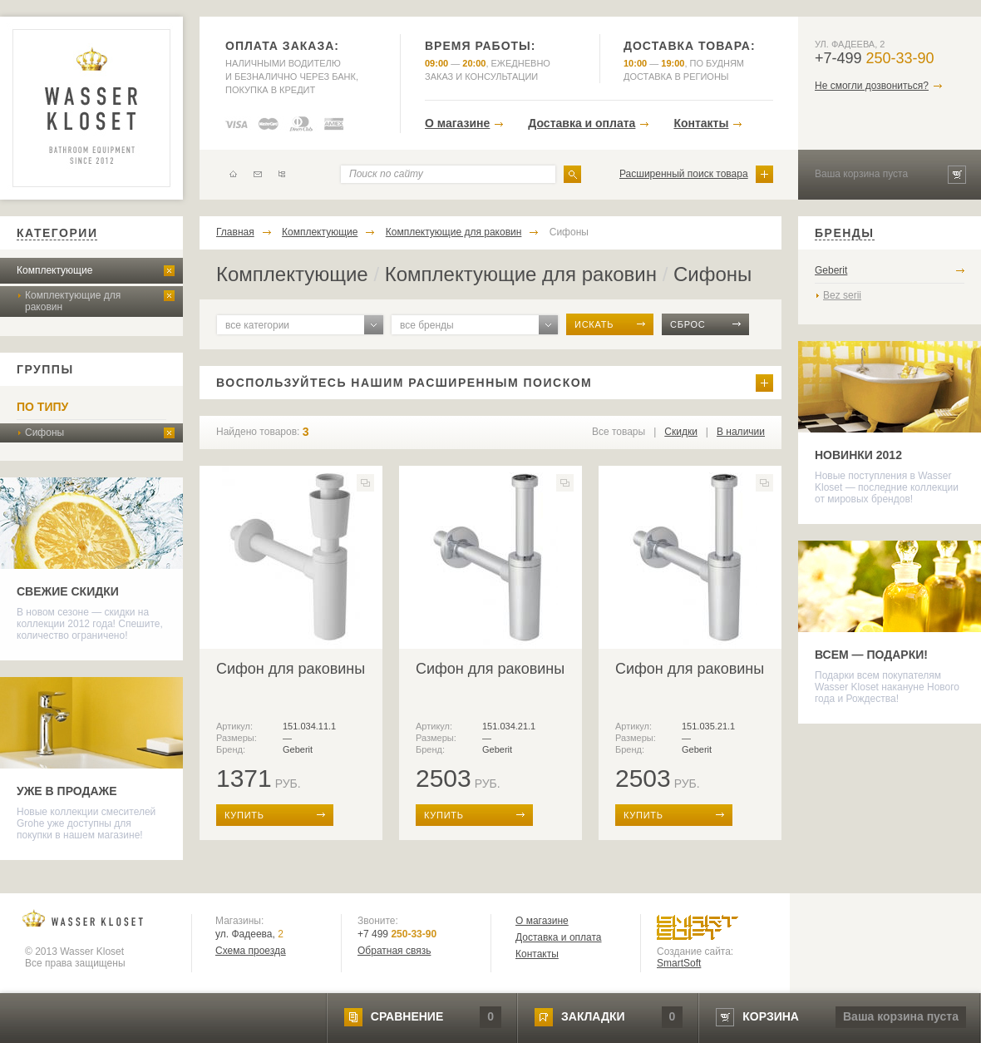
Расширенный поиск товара (683, 174)
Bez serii (842, 295)
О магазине (457, 123)
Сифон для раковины (290, 668)
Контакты (700, 123)
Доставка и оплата (581, 123)
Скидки (681, 431)
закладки (592, 1016)
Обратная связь (394, 950)
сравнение (407, 1016)
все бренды (427, 325)
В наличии (741, 431)
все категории (257, 325)
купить (244, 815)
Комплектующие (54, 270)
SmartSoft (679, 963)
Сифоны (44, 432)
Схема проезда (250, 950)
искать (594, 324)
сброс (688, 324)
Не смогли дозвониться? (872, 85)
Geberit (831, 270)
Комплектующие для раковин (73, 301)
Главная (235, 232)
